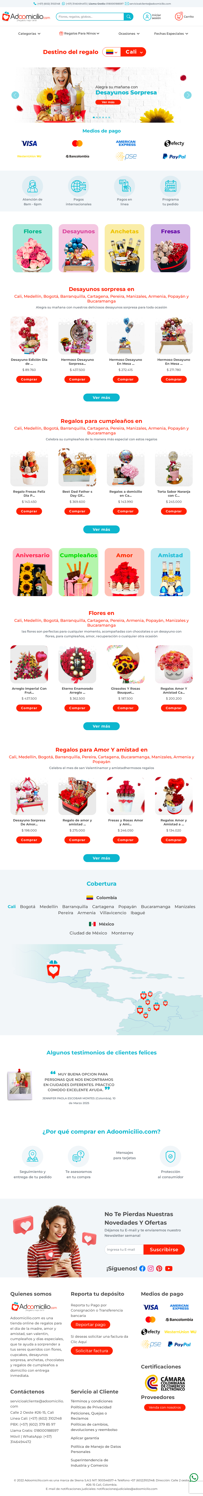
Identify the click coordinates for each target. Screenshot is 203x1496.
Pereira (65, 912)
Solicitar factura (92, 1350)
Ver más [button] (101, 397)
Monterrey (122, 932)
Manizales (185, 906)
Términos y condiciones (92, 1401)
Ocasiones (127, 34)
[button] (29, 358)
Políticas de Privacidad (91, 1407)
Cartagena (103, 906)
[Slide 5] (109, 117)
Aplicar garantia (85, 1438)
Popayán (127, 906)
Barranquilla (75, 906)
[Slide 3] (103, 117)
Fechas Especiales (169, 34)
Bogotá (27, 906)
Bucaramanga (155, 906)
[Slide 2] (100, 117)
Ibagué (138, 912)
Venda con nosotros (165, 1407)
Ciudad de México (88, 932)
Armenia (87, 912)
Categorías (27, 34)
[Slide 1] (97, 117)
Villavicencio (113, 912)
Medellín (49, 906)
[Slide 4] (106, 117)
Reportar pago (90, 1324)
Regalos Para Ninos (80, 33)
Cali (12, 906)
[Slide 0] (94, 117)
